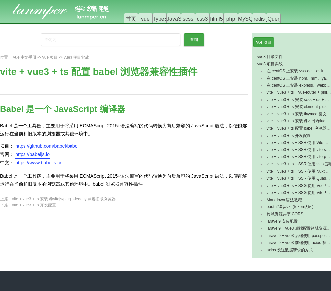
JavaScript (179, 19)
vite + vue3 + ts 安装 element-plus (297, 106)
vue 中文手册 (24, 57)
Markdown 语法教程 (284, 200)
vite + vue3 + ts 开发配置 (34, 205)
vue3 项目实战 (76, 57)
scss (188, 19)
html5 (216, 19)
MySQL (247, 19)
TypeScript (165, 19)
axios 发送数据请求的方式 (290, 250)
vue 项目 (50, 57)
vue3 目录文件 (270, 56)
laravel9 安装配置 (282, 221)
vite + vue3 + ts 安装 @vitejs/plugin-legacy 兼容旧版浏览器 (64, 199)
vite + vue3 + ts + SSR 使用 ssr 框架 (299, 164)
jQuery (274, 19)
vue (145, 19)
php (230, 19)
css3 (202, 19)
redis (259, 19)
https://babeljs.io (32, 154)
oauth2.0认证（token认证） (291, 206)
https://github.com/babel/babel (47, 146)
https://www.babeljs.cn (38, 162)
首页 (131, 19)
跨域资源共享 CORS (285, 214)
